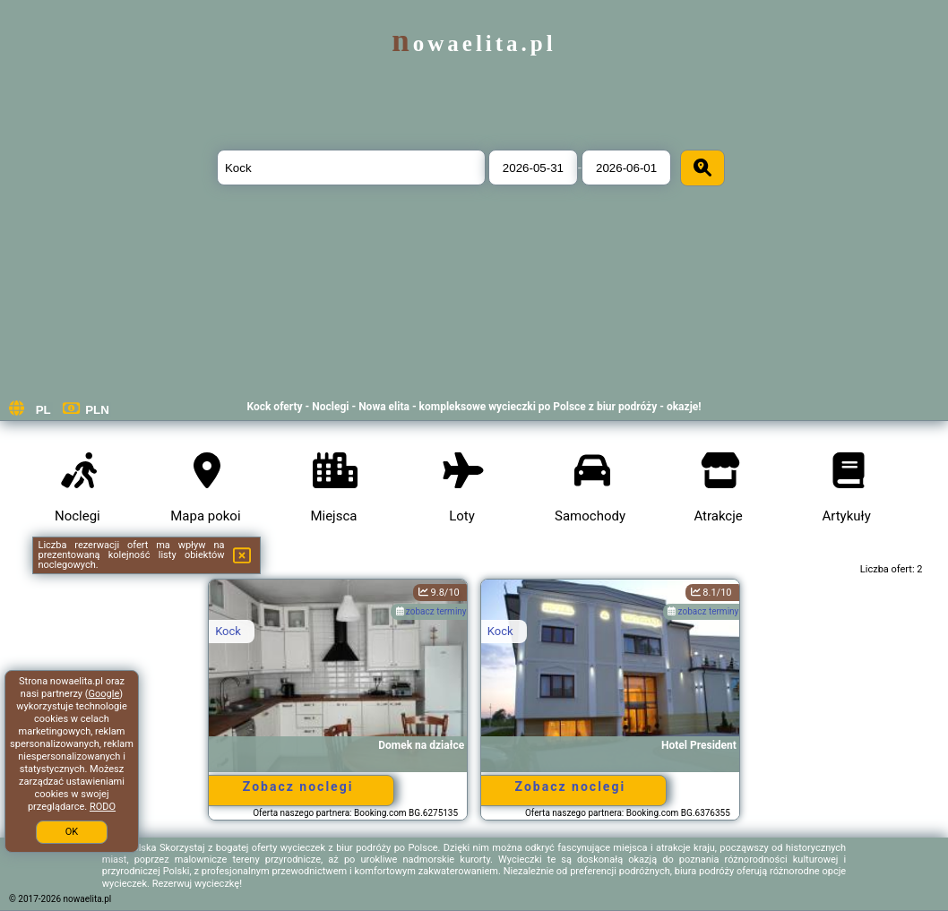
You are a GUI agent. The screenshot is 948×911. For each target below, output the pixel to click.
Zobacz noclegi (298, 786)
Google (104, 694)
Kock (228, 631)
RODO (103, 806)
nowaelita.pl (474, 43)
